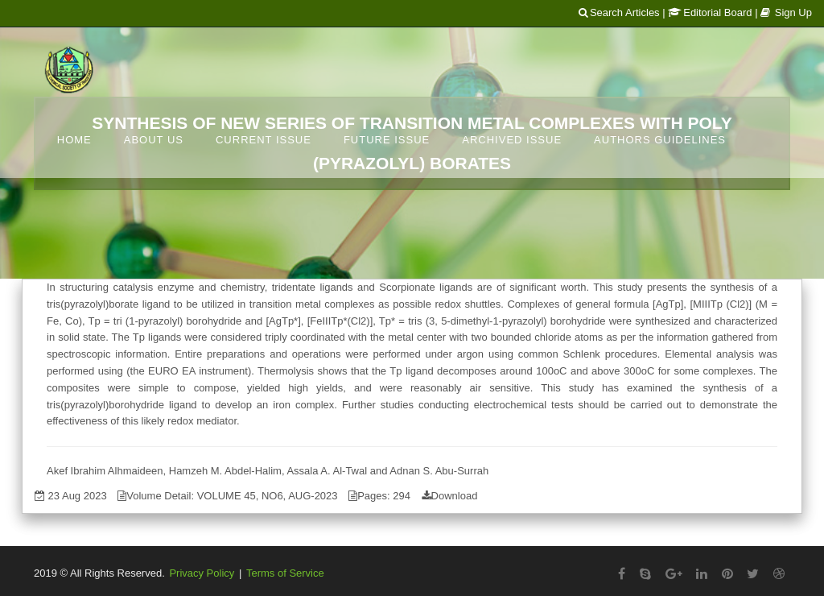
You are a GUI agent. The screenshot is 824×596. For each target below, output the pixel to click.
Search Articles (619, 12)
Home (74, 140)
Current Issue (263, 140)
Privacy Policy (201, 573)
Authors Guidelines (660, 140)
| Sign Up (783, 12)
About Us (153, 140)
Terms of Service (285, 573)
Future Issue (387, 140)
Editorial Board (710, 12)
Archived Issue (512, 140)
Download (454, 496)
